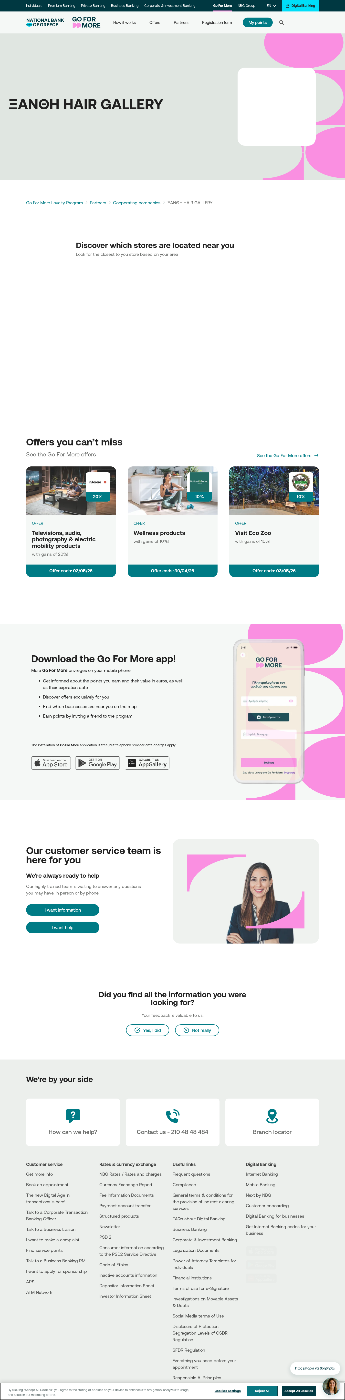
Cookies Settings (228, 1390)
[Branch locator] (272, 1122)
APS (30, 1281)
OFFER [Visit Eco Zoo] (240, 523)
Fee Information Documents (126, 1195)
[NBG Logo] (45, 23)
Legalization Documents (196, 1250)
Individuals (34, 6)
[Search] (281, 22)
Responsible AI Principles (197, 1377)
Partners (181, 22)
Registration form (217, 22)
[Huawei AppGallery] (149, 759)
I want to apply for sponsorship (56, 1271)
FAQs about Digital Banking (199, 1218)
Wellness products (159, 533)
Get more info (39, 1174)
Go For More (222, 6)
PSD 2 (105, 1237)
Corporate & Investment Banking (169, 6)
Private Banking (93, 6)
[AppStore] (264, 1251)
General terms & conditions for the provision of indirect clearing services (203, 1202)
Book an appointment (47, 1184)
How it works (124, 22)
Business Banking (124, 6)
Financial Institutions (192, 1277)
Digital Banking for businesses (275, 1216)
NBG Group (246, 6)
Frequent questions (191, 1174)
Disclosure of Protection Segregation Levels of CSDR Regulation (200, 1333)
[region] (172, 1391)
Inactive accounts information (128, 1275)
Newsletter (109, 1226)
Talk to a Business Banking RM (55, 1260)
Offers (154, 22)
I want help (62, 927)
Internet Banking (262, 1174)
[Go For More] (84, 22)
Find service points (44, 1250)
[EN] (271, 5)
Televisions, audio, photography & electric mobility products (64, 539)
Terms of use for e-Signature (201, 1288)
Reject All (262, 1390)
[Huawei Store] (264, 1278)
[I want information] (62, 910)
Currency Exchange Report (125, 1184)
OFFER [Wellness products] (139, 523)
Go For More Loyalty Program (54, 202)
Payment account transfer (125, 1205)
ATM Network (39, 1292)
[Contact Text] (173, 1122)
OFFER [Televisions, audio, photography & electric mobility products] (37, 523)
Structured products (119, 1216)
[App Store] (53, 759)
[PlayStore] (264, 1265)
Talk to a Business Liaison (50, 1229)
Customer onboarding (267, 1205)
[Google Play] (100, 759)
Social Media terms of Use (198, 1315)
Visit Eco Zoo (253, 533)
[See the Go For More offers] (288, 455)
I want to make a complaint (52, 1239)
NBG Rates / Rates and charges (130, 1174)
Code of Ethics (113, 1264)
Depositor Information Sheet (126, 1285)
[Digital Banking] (300, 5)
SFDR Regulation (189, 1350)
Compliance (184, 1184)
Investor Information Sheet (125, 1296)
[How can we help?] (73, 1122)
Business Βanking (190, 1229)
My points (258, 22)
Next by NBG (258, 1195)
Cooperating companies (136, 202)
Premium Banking (61, 6)
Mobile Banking (260, 1184)
